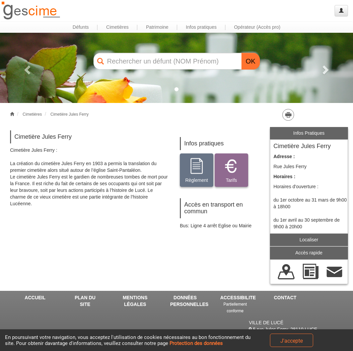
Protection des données (196, 343)
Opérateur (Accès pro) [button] (257, 27)
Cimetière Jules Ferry (69, 114)
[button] (26, 68)
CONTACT (285, 297)
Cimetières (32, 114)
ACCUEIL (35, 297)
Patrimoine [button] (157, 27)
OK (251, 61)
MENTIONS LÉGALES (135, 301)
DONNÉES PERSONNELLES (187, 301)
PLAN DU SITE (85, 301)
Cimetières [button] (117, 27)
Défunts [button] (81, 27)
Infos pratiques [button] (201, 27)
